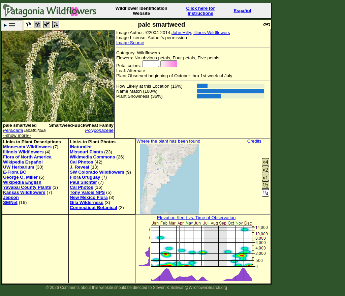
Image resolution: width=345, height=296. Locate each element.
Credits (254, 141)
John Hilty (181, 32)
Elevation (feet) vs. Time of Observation (196, 217)
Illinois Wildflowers (211, 32)
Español (242, 10)
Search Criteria (12, 25)
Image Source (130, 42)
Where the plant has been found (168, 141)
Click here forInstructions (200, 11)
